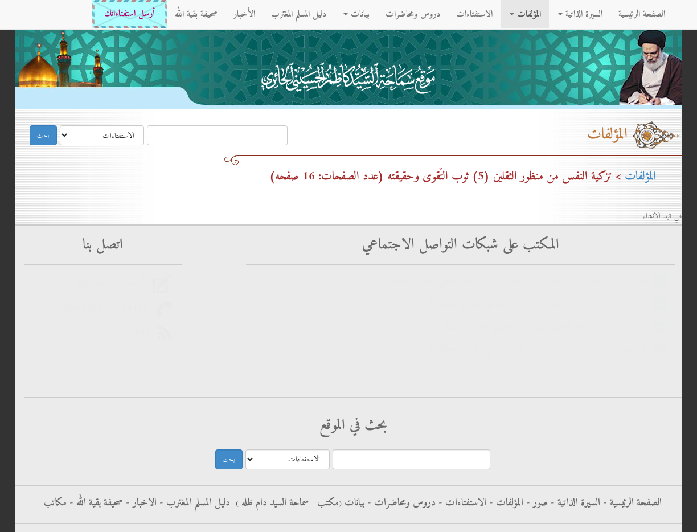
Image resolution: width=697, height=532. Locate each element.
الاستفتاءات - (461, 503)
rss (145, 332)
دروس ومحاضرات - (400, 503)
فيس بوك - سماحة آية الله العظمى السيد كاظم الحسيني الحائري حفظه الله (540, 303)
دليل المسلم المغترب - (193, 503)
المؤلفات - (504, 503)
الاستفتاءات (474, 14)
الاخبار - (140, 503)
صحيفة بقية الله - (95, 503)
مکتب (326, 503)
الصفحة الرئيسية (641, 14)
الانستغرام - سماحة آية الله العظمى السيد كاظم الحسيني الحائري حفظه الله (540, 349)
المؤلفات (525, 14)
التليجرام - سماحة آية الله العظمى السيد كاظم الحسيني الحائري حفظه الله (542, 326)
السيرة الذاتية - (574, 503)
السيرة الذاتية (580, 14)
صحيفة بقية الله (196, 14)
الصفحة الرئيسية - (631, 503)
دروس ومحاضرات (413, 14)
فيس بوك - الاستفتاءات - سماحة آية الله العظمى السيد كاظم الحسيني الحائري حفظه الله (517, 281)
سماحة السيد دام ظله (274, 503)
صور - (535, 503)
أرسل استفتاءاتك (129, 14)
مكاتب (55, 503)
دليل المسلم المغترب (298, 14)
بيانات (356, 14)
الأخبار (244, 14)
